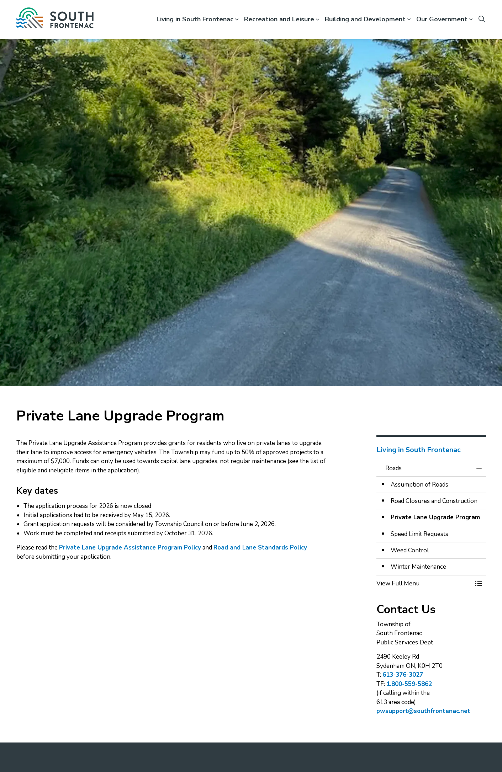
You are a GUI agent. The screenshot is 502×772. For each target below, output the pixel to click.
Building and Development (365, 19)
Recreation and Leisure (279, 19)
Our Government (441, 19)
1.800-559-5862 (409, 684)
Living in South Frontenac (195, 19)
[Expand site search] (482, 19)
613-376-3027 (402, 675)
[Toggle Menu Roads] (479, 583)
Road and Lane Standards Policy (260, 547)
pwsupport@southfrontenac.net (423, 711)
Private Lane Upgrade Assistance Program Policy (130, 547)
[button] (424, 583)
